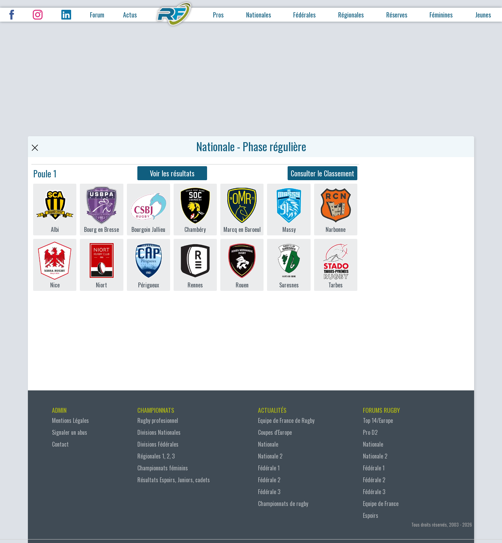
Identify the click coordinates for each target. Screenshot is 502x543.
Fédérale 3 (269, 491)
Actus (130, 14)
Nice (55, 265)
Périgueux (148, 265)
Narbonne (336, 209)
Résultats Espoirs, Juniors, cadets (173, 480)
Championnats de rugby (283, 503)
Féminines (440, 14)
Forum (97, 14)
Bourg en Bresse (101, 209)
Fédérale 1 (269, 468)
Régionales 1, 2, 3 (156, 456)
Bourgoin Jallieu (148, 209)
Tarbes (336, 265)
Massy (289, 209)
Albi (55, 209)
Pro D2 (370, 432)
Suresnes (289, 265)
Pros (218, 14)
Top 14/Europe (378, 420)
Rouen (242, 265)
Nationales (258, 14)
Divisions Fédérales (157, 444)
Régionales (351, 14)
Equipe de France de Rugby (286, 420)
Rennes (195, 265)
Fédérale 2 (269, 480)
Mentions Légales (70, 420)
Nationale (268, 444)
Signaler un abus (69, 432)
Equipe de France (380, 503)
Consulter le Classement (322, 173)
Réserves (396, 14)
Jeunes (483, 14)
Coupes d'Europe (275, 432)
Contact (60, 444)
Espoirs (370, 515)
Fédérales (304, 14)
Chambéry (195, 209)
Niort (101, 265)
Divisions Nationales (159, 432)
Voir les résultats (172, 173)
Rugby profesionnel (157, 420)
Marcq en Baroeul (242, 209)
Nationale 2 (270, 456)
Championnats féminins (162, 468)
